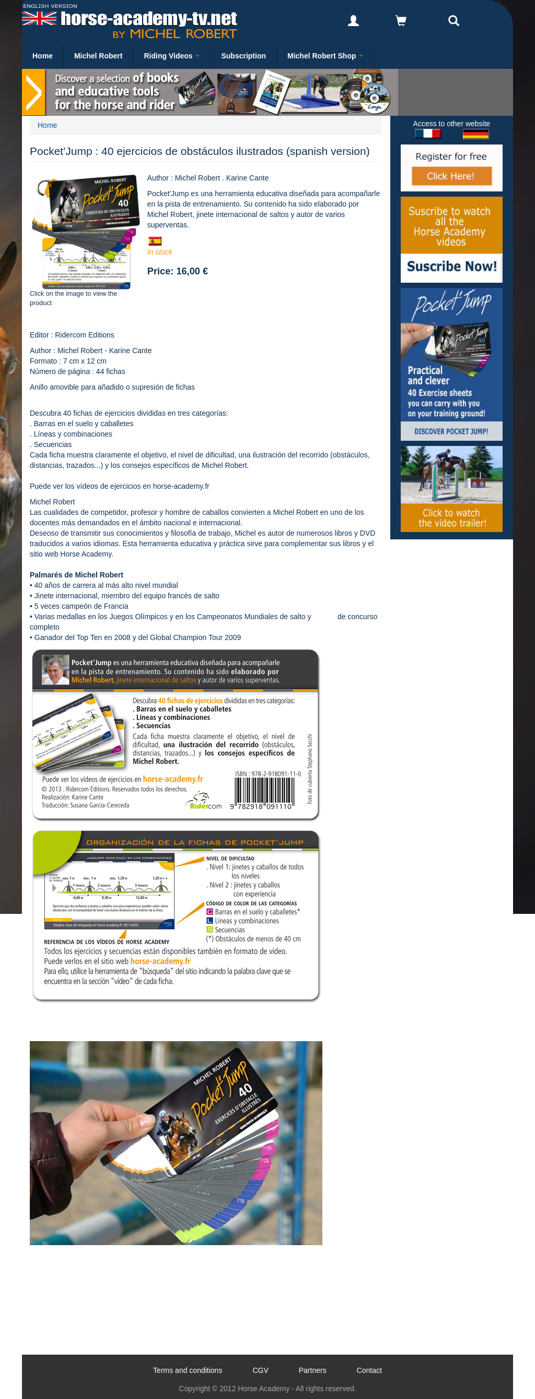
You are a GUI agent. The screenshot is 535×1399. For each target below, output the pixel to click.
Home (42, 56)
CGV (260, 1370)
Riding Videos (172, 56)
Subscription (243, 56)
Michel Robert (98, 56)
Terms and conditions (187, 1370)
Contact (369, 1370)
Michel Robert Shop (325, 56)
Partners (313, 1370)
